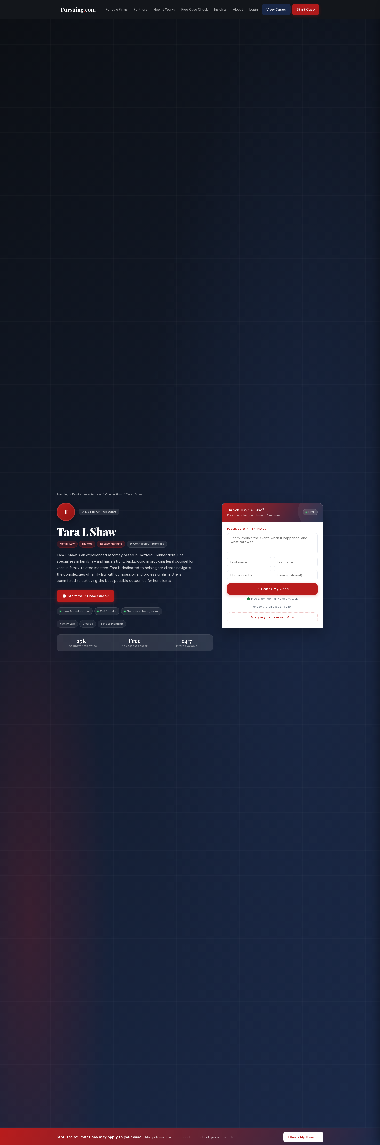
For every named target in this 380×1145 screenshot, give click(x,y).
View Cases (276, 9)
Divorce (88, 624)
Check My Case (272, 589)
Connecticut (113, 494)
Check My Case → (303, 1137)
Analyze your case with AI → (272, 617)
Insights (220, 9)
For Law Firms (116, 9)
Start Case (306, 9)
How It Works (164, 9)
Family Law (67, 624)
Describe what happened (246, 528)
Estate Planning (112, 624)
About (238, 9)
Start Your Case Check (86, 596)
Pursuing (63, 494)
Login (253, 9)
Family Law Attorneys (87, 494)
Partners (140, 9)
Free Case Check (194, 9)
